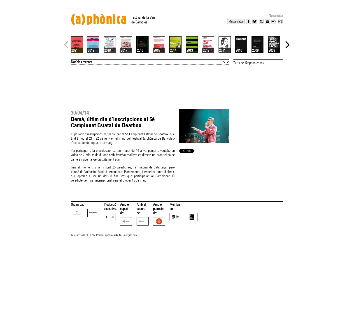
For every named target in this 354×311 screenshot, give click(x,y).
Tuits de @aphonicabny (248, 116)
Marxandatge (235, 21)
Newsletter (276, 16)
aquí (118, 213)
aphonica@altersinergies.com (121, 306)
